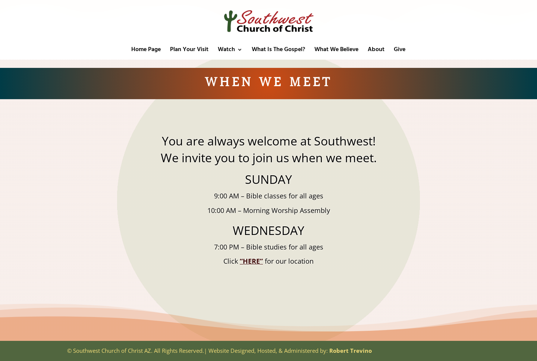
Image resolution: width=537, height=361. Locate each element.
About (376, 50)
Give (399, 50)
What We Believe (336, 50)
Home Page (146, 50)
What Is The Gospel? (278, 50)
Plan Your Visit (189, 50)
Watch (226, 50)
